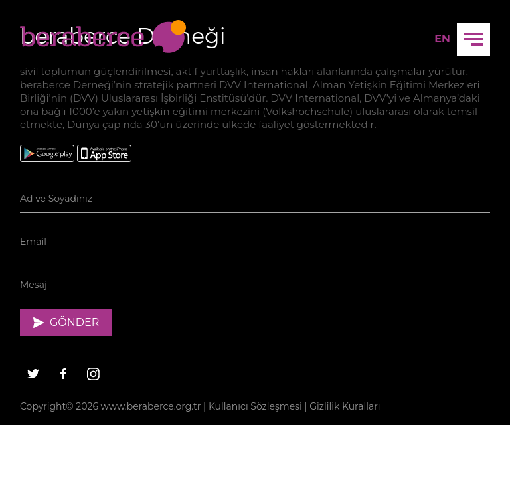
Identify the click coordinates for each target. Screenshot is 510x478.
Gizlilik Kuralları (344, 406)
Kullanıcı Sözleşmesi (255, 406)
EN (442, 39)
